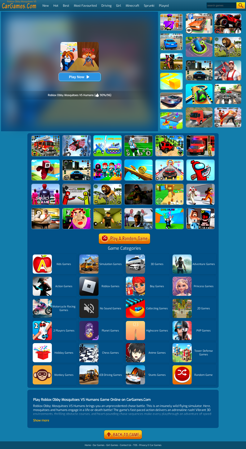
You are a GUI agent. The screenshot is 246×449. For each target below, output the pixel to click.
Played (164, 6)
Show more (41, 420)
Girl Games (112, 445)
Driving (106, 6)
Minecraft (132, 6)
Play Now (79, 77)
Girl (118, 6)
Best (66, 6)
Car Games (155, 445)
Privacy (143, 445)
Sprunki (149, 6)
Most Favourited (85, 6)
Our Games (98, 445)
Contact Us (125, 445)
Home (88, 445)
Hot (55, 6)
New (45, 6)
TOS (135, 445)
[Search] (221, 5)
